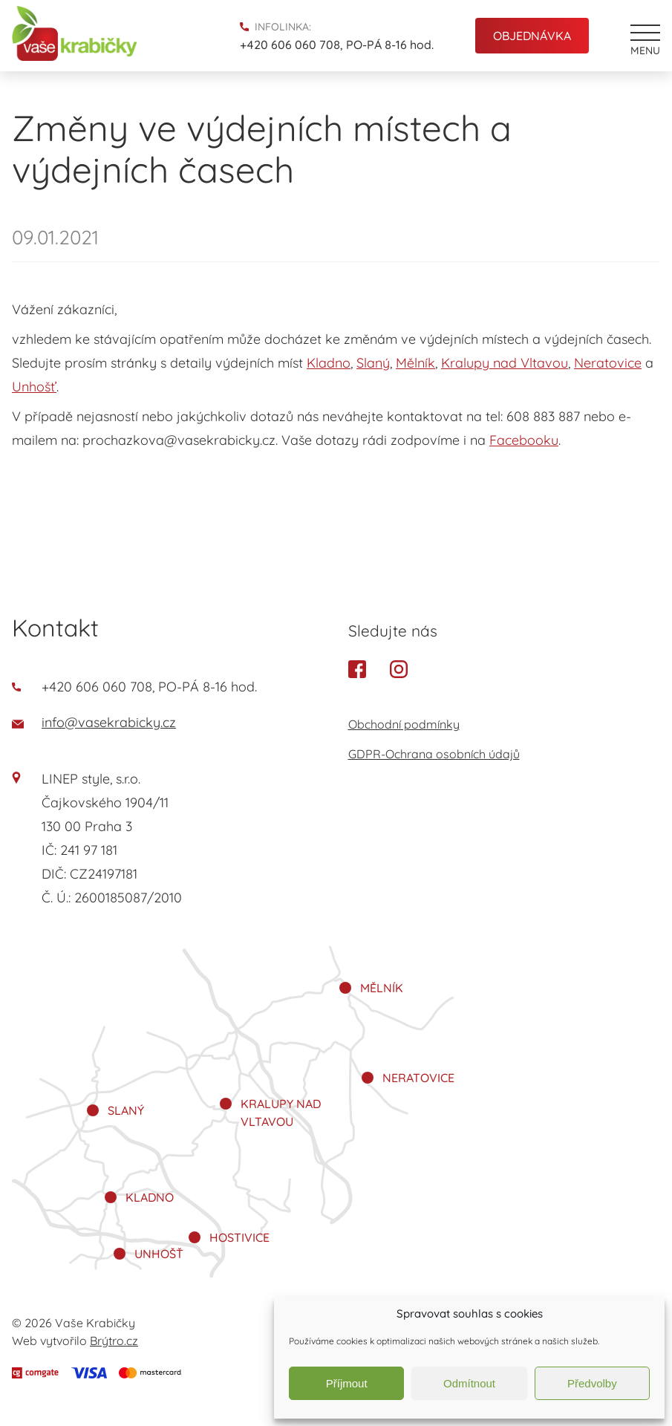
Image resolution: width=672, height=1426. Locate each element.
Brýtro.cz (114, 1340)
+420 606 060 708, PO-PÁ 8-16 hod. (337, 44)
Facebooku (523, 440)
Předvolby (592, 1383)
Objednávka (532, 35)
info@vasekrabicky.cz (94, 722)
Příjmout (347, 1383)
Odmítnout (469, 1383)
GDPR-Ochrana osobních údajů (434, 753)
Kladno (328, 362)
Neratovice (608, 362)
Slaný (373, 362)
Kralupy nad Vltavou (504, 362)
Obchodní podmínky (404, 724)
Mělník (415, 362)
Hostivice (239, 1237)
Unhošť (34, 386)
